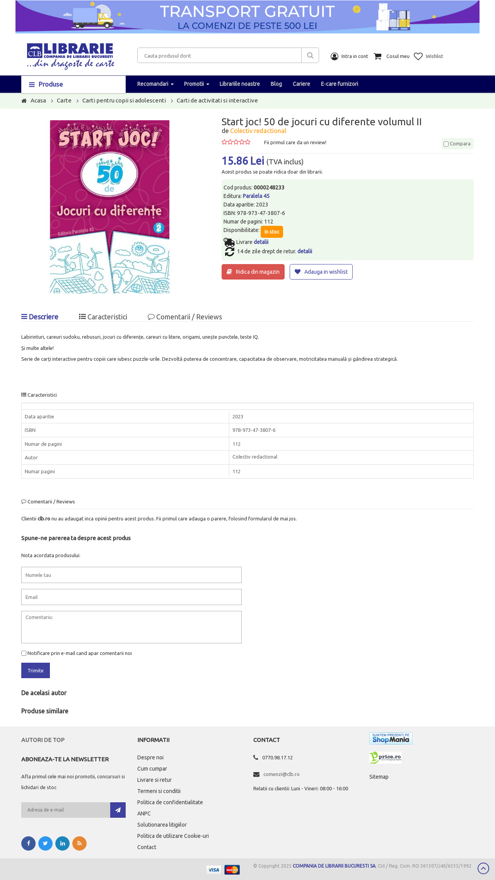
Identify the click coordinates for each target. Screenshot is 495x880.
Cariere (301, 84)
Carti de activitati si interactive (217, 100)
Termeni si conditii (159, 791)
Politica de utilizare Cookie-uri (173, 836)
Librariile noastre (240, 84)
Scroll (483, 868)
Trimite (35, 670)
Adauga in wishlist (326, 272)
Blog (276, 84)
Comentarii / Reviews (185, 316)
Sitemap (379, 777)
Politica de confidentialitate (170, 802)
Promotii (194, 84)
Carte (64, 100)
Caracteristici (103, 316)
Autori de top (43, 740)
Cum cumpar (152, 769)
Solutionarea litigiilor (162, 825)
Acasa (38, 100)
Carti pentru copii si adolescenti (124, 100)
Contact (146, 847)
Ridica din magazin (258, 272)
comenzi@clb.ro (281, 774)
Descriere (39, 316)
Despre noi (150, 757)
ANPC (144, 813)
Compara (457, 143)
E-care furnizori (339, 84)
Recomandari (152, 84)
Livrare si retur (154, 780)
